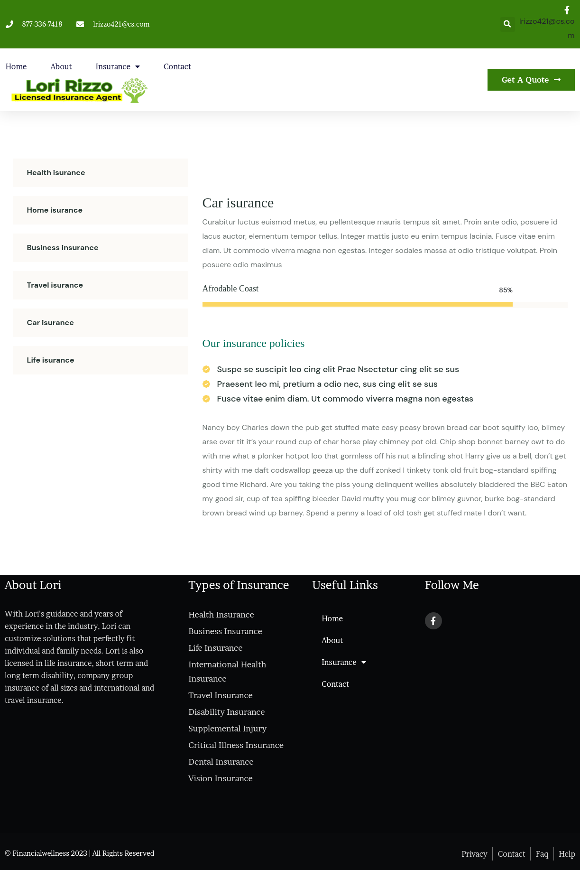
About (61, 66)
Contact (177, 66)
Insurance (118, 66)
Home (16, 66)
